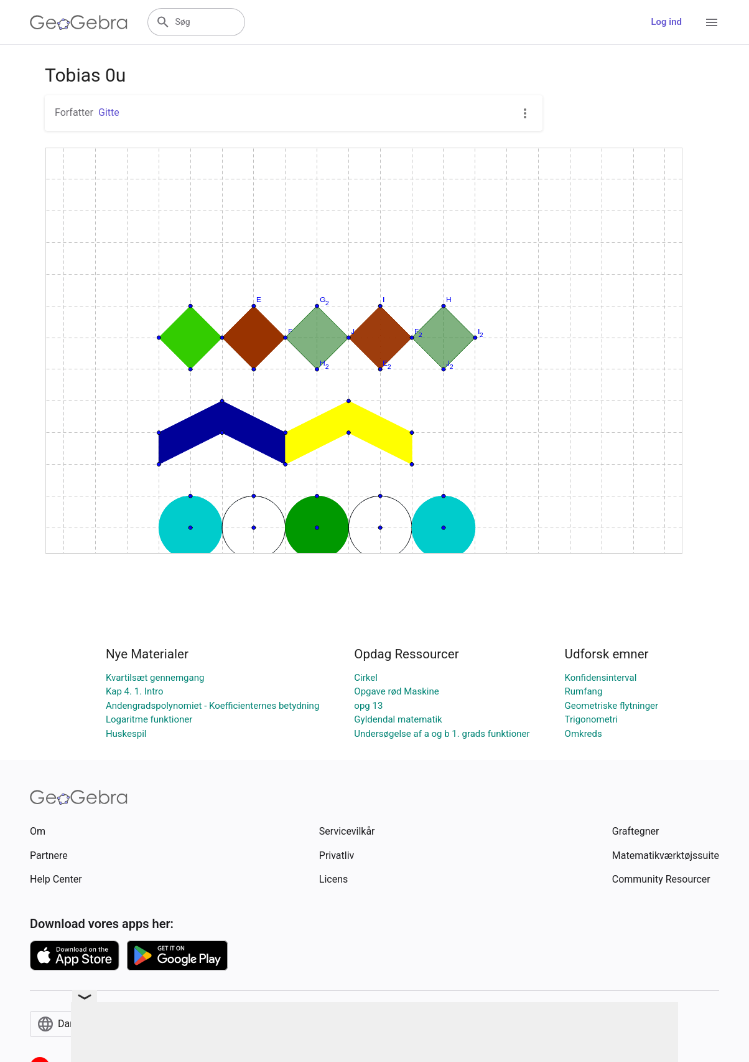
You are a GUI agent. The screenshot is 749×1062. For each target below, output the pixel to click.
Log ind (666, 21)
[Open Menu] (711, 22)
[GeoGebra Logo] (79, 22)
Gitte (108, 112)
